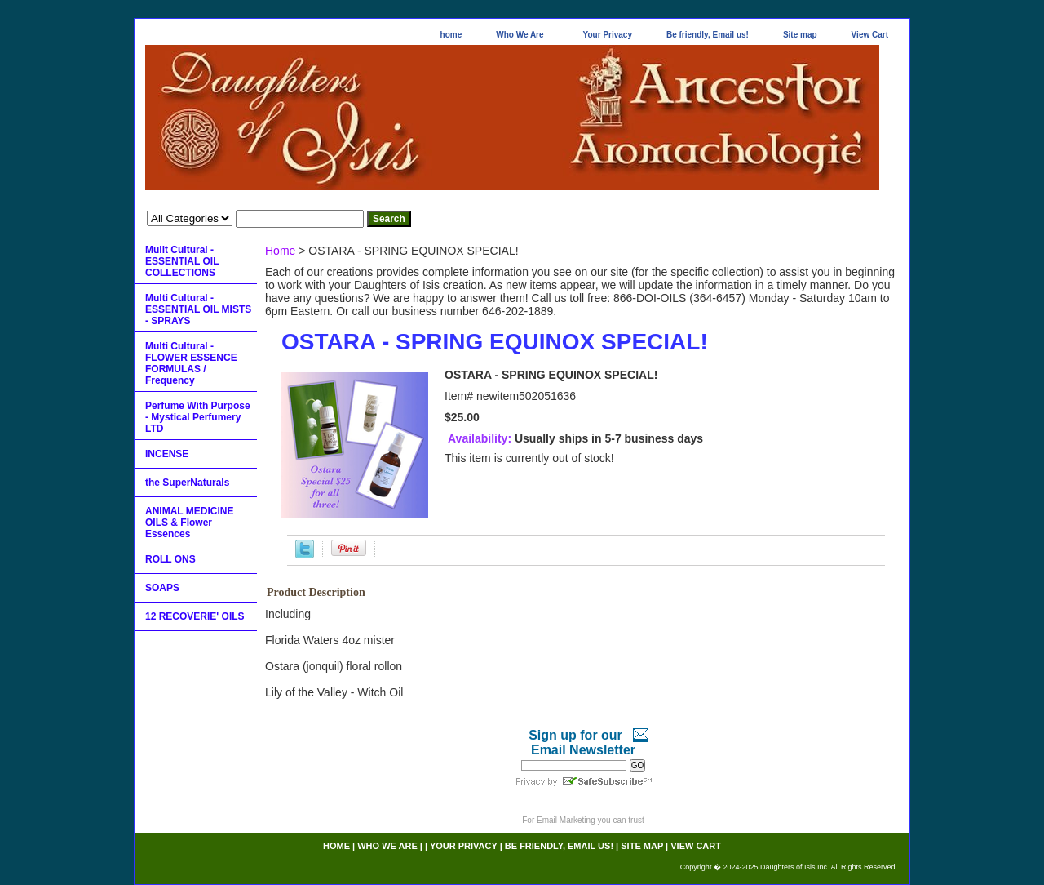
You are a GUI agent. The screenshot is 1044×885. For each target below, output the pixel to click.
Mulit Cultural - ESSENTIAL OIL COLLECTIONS (182, 261)
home (451, 34)
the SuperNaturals (187, 482)
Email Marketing (566, 820)
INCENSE (166, 454)
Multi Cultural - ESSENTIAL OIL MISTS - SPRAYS (198, 309)
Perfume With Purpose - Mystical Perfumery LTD (197, 417)
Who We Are (519, 34)
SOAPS (162, 588)
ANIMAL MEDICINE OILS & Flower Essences (189, 522)
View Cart (870, 34)
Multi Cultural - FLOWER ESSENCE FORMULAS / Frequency (191, 363)
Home (280, 250)
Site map (800, 34)
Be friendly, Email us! (707, 34)
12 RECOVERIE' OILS (195, 616)
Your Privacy (607, 34)
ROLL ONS (170, 559)
